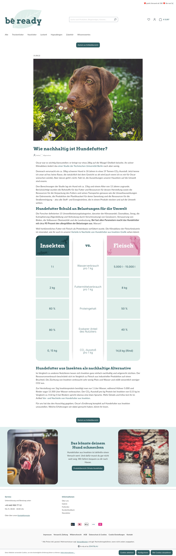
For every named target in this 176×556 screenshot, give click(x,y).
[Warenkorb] (164, 19)
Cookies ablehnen (127, 552)
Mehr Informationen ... (68, 552)
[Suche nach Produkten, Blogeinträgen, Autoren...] (90, 19)
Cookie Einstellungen (117, 535)
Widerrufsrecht (76, 535)
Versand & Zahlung (61, 535)
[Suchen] (115, 19)
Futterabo (65, 507)
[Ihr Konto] (155, 19)
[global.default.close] (173, 3)
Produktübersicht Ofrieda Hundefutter (88, 468)
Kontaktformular (24, 515)
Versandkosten (82, 542)
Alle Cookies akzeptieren (161, 552)
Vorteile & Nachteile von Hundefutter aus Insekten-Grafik (98, 232)
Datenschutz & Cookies (98, 535)
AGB (85, 535)
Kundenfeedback (68, 510)
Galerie (64, 504)
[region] (88, 3)
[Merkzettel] (149, 19)
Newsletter (66, 513)
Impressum (47, 535)
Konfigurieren (143, 552)
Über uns (65, 501)
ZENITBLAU (93, 546)
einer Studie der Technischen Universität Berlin (80, 166)
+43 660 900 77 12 (13, 505)
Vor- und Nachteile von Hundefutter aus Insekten (66, 398)
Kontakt (130, 535)
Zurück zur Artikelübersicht (88, 45)
